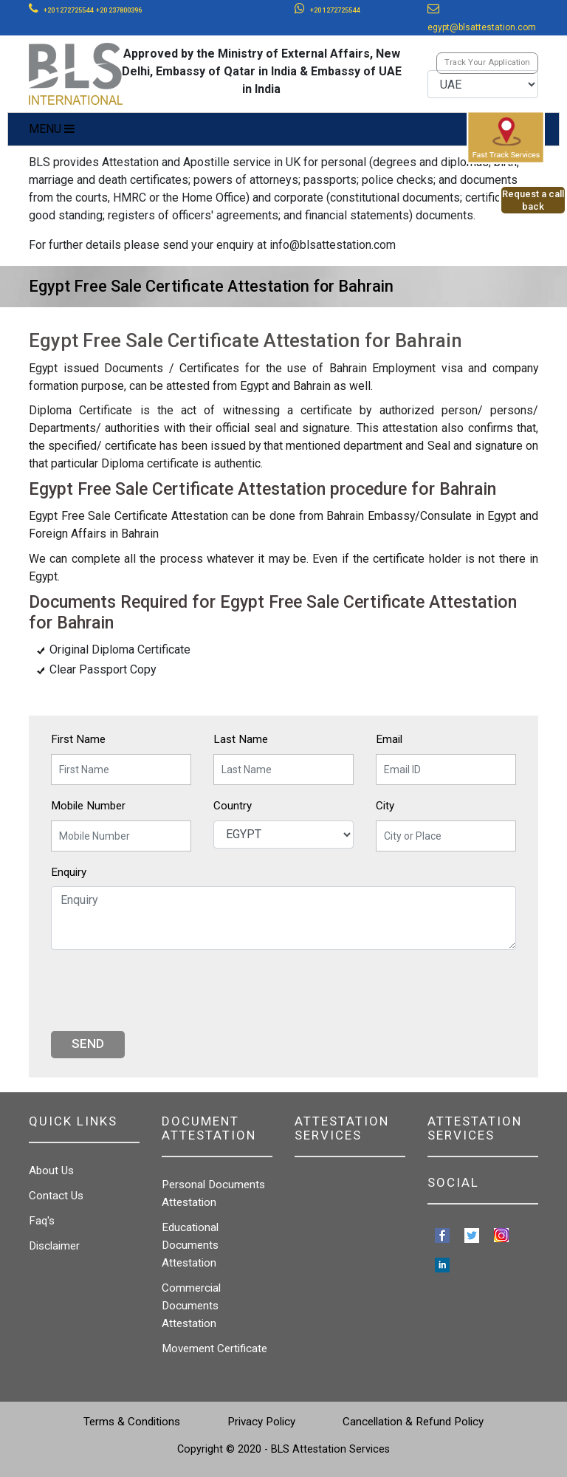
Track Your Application (487, 62)
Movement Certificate (214, 1348)
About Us (51, 1170)
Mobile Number (88, 805)
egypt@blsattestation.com (481, 27)
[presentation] (163, 990)
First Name (78, 739)
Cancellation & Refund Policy (413, 1421)
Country (232, 805)
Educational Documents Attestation (190, 1245)
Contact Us (56, 1195)
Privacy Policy (261, 1421)
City (385, 805)
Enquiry (68, 872)
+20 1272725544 (68, 10)
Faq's (42, 1220)
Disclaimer (54, 1245)
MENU (52, 129)
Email (389, 739)
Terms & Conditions (131, 1421)
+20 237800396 (119, 10)
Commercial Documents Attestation (191, 1305)
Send (88, 1043)
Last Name (240, 739)
